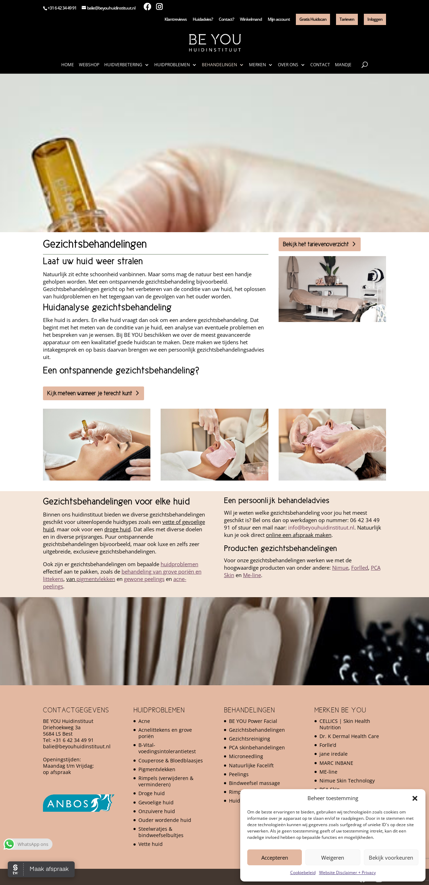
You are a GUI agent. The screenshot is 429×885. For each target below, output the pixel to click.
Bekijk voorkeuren (391, 857)
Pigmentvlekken (156, 769)
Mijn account (279, 19)
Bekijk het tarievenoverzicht (316, 244)
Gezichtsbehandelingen (257, 729)
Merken (257, 65)
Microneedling (246, 756)
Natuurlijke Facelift (251, 765)
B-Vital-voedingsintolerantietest (167, 748)
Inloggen (375, 19)
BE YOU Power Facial (253, 721)
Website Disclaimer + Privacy (347, 872)
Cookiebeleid (303, 872)
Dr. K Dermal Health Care (349, 736)
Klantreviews (175, 19)
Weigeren (332, 857)
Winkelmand (251, 19)
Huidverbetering (123, 65)
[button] (414, 798)
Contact (320, 65)
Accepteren (274, 857)
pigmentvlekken (95, 578)
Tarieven (347, 19)
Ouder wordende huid (164, 820)
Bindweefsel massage (254, 783)
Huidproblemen (172, 65)
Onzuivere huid (156, 811)
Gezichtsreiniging (249, 738)
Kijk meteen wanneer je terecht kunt (89, 393)
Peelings (239, 774)
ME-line (328, 771)
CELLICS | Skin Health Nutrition (344, 724)
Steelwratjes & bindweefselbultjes (161, 831)
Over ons (288, 65)
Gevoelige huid (156, 802)
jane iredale (333, 753)
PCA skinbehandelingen (257, 747)
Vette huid (150, 844)
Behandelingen (219, 65)
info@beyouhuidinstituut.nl (321, 527)
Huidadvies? (203, 19)
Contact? (226, 19)
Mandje (343, 65)
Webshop (89, 65)
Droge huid (151, 793)
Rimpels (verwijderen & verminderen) (165, 781)
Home (67, 65)
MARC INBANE (336, 763)
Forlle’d (327, 745)
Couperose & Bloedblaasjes (170, 760)
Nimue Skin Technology (347, 780)
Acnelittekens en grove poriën (165, 732)
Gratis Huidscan (313, 19)
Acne (144, 721)
